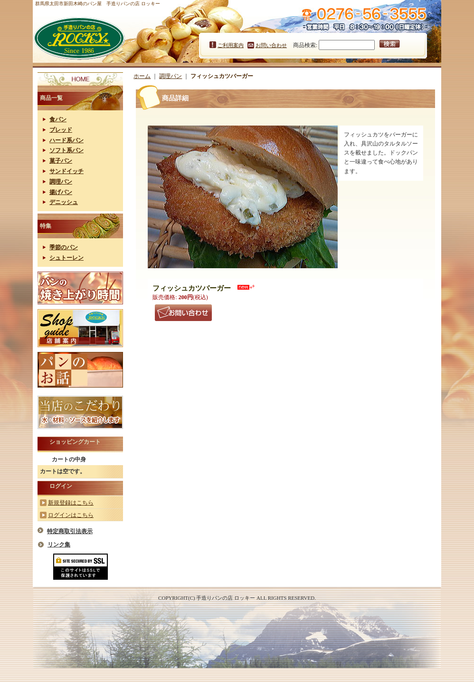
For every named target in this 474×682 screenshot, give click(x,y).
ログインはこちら (71, 515)
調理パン (60, 181)
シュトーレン (66, 257)
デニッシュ (63, 202)
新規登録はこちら (71, 502)
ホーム (142, 76)
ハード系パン (66, 140)
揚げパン (60, 192)
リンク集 (58, 544)
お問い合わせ (271, 45)
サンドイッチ (66, 171)
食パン (57, 119)
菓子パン (60, 160)
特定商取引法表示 (70, 531)
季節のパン (63, 247)
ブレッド (60, 130)
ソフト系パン (66, 150)
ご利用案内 (231, 45)
